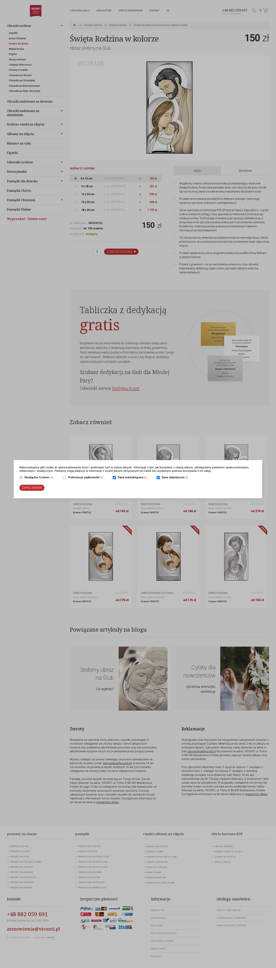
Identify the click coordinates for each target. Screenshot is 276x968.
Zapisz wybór (32, 487)
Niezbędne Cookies (40, 478)
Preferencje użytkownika (86, 478)
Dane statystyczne (176, 478)
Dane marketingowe (133, 478)
